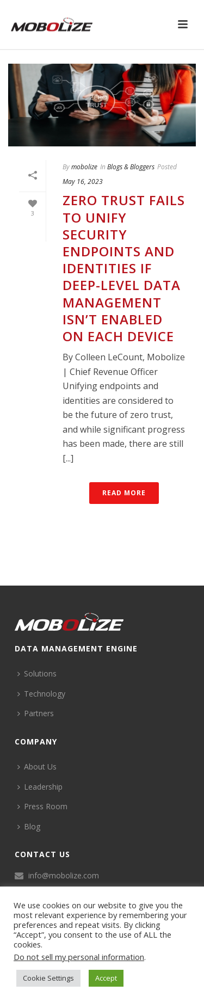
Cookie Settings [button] (48, 978)
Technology (41, 693)
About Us (37, 766)
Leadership (40, 787)
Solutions (37, 673)
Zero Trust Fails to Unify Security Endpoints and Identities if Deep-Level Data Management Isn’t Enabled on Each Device (124, 268)
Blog (28, 826)
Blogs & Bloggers (130, 166)
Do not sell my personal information (79, 956)
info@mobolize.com (63, 876)
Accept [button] (106, 978)
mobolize (84, 166)
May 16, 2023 (83, 181)
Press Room (42, 806)
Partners (35, 713)
